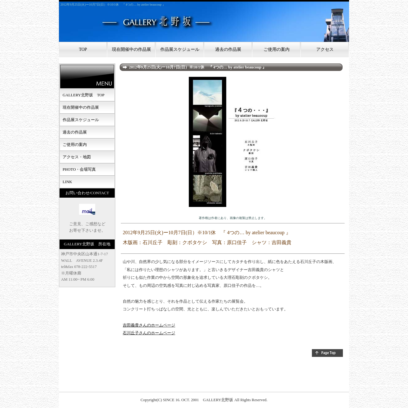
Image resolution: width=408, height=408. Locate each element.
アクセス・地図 (77, 157)
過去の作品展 (228, 49)
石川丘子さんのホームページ (149, 333)
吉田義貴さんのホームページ (149, 325)
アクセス (325, 49)
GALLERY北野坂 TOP (83, 95)
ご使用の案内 (277, 49)
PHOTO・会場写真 (79, 169)
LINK (67, 182)
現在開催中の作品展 (131, 49)
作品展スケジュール (179, 49)
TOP (83, 49)
